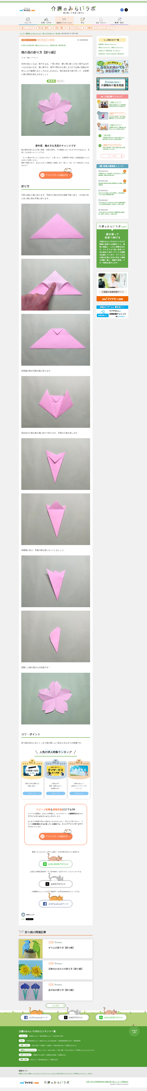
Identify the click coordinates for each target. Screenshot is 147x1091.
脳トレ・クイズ (27, 28)
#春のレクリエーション (51, 45)
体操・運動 (59, 28)
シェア (23, 919)
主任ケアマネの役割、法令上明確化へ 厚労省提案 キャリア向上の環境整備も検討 (112, 214)
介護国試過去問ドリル (36, 1041)
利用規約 (99, 1085)
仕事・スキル (26, 1046)
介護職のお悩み (65, 1061)
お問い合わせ (90, 1085)
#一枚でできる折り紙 (30, 45)
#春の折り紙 (67, 45)
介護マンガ (38, 1061)
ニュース (25, 1036)
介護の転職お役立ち (50, 1061)
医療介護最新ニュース (54, 1036)
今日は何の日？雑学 (71, 1036)
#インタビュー (104, 57)
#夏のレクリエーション (107, 51)
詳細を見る (32, 794)
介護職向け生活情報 (62, 1056)
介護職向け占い (77, 1056)
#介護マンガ (103, 54)
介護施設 (50, 1046)
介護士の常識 (108, 148)
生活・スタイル (27, 1057)
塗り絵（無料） (44, 28)
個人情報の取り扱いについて (112, 1085)
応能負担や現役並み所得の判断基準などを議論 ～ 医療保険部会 (112, 203)
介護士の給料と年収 (70, 1046)
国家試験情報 (97, 1041)
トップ (22, 33)
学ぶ (23, 1041)
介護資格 (58, 1046)
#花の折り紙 (79, 45)
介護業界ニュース (38, 1036)
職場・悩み (26, 1061)
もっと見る (55, 1006)
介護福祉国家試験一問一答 (81, 1041)
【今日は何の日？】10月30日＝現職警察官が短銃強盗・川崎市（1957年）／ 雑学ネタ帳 (112, 237)
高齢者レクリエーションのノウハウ (100, 28)
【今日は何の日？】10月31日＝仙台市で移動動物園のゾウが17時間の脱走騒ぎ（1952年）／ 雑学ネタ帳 (112, 226)
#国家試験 (102, 44)
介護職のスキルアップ (116, 109)
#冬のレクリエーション (115, 44)
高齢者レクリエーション (33, 33)
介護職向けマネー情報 (46, 1056)
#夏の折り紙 (112, 54)
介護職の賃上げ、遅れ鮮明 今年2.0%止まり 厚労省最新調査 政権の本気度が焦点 (112, 192)
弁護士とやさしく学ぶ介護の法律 (58, 1041)
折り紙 (58, 33)
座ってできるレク (75, 28)
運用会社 (125, 1085)
